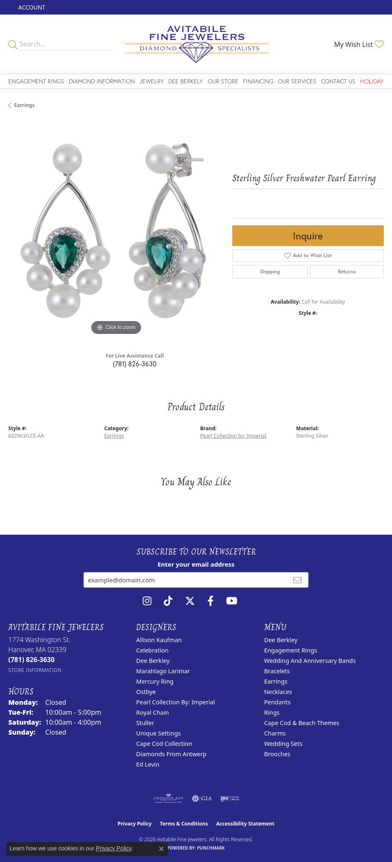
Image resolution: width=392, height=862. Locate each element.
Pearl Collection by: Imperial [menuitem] (175, 702)
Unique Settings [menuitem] (158, 733)
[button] (31, 7)
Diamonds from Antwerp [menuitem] (171, 754)
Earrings (24, 105)
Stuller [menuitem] (145, 723)
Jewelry (151, 81)
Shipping (270, 271)
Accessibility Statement (245, 823)
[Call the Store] (31, 659)
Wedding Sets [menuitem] (283, 744)
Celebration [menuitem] (152, 650)
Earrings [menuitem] (275, 681)
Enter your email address (196, 564)
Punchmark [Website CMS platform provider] (211, 848)
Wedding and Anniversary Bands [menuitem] (310, 661)
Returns (347, 271)
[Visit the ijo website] (229, 798)
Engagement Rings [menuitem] (290, 650)
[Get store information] (35, 670)
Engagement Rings (36, 81)
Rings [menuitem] (272, 712)
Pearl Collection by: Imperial (233, 435)
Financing (258, 81)
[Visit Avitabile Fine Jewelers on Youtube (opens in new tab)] (231, 601)
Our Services (297, 81)
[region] (116, 229)
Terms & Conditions (184, 823)
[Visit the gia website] (202, 798)
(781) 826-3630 (134, 363)
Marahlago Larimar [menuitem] (163, 671)
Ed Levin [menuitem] (147, 764)
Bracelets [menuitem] (277, 671)
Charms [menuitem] (275, 733)
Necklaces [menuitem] (278, 692)
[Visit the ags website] (168, 798)
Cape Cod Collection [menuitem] (164, 744)
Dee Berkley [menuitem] (152, 661)
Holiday (372, 81)
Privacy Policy (135, 823)
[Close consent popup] (161, 848)
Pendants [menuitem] (277, 702)
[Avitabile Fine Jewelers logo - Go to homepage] (196, 44)
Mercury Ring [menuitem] (154, 681)
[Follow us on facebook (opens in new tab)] (210, 601)
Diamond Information (102, 81)
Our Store (223, 81)
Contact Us (338, 81)
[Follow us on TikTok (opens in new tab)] (168, 601)
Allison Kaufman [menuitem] (159, 640)
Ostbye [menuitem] (146, 692)
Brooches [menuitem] (277, 754)
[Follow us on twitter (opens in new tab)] (190, 601)
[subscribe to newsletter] (297, 579)
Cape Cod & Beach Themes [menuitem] (301, 723)
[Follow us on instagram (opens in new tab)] (147, 601)
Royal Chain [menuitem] (152, 712)
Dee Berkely (185, 81)
